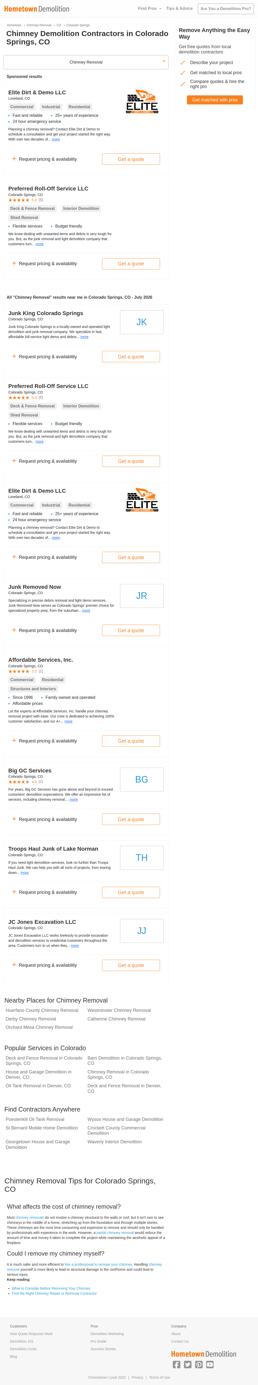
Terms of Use (159, 1377)
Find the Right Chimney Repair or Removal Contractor (54, 1293)
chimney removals (30, 1217)
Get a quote (131, 159)
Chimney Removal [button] (86, 62)
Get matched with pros (215, 99)
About (175, 1334)
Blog (13, 1356)
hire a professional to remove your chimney (98, 1264)
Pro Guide (98, 1341)
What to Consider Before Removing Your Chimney (51, 1288)
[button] (176, 1364)
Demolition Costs (23, 1349)
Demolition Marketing (107, 1334)
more (56, 139)
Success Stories (103, 1349)
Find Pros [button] (147, 8)
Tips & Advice (179, 8)
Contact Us (179, 1341)
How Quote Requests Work (31, 1334)
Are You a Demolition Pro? (226, 9)
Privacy (137, 1377)
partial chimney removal (115, 1233)
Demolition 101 (22, 1341)
